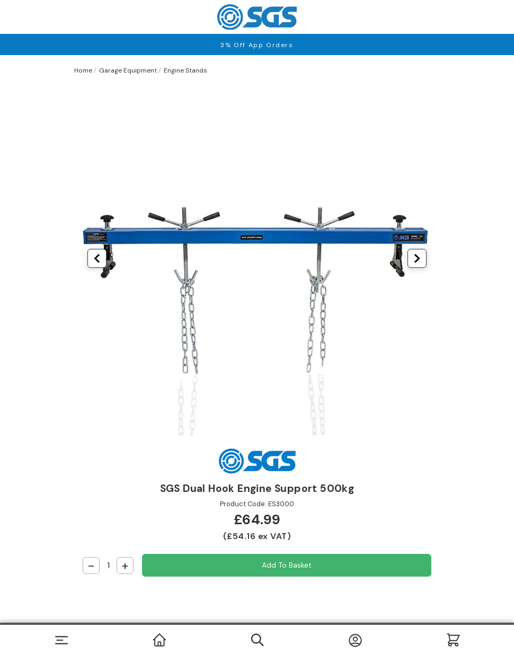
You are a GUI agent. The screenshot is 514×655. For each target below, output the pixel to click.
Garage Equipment (128, 70)
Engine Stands (185, 70)
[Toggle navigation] (61, 640)
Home (83, 70)
